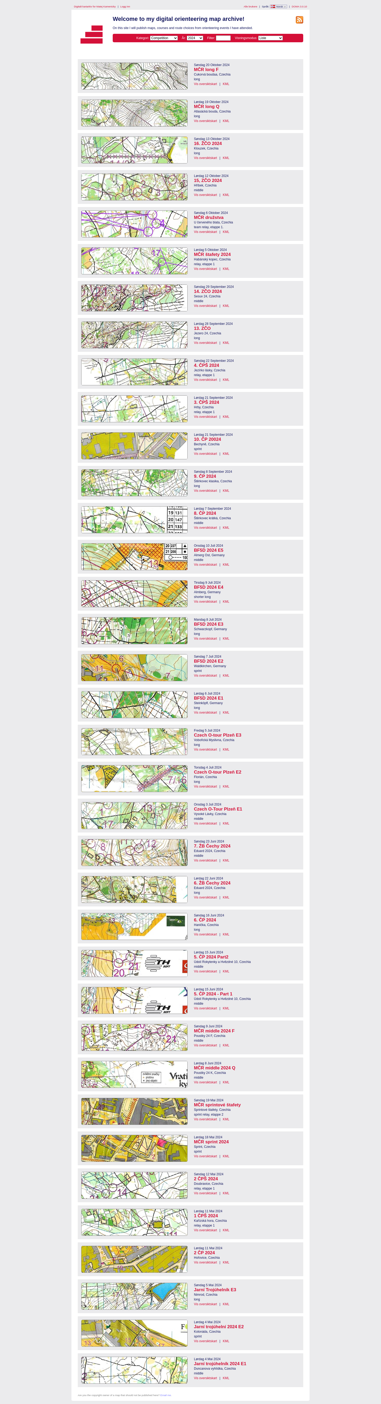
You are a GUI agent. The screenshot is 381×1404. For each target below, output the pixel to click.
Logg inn (125, 6)
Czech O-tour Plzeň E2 (217, 772)
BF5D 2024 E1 (208, 698)
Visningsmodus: (246, 38)
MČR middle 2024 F (214, 1030)
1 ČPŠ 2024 (206, 1215)
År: (184, 38)
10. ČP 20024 (207, 439)
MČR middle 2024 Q (214, 1067)
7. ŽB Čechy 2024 (212, 846)
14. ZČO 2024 (208, 291)
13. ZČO (202, 328)
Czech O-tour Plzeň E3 (217, 735)
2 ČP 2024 (204, 1252)
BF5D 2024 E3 (208, 624)
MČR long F (206, 69)
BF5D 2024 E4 (208, 587)
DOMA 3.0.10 (299, 6)
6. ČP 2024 (205, 920)
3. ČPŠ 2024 (206, 402)
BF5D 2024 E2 (208, 661)
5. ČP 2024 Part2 (211, 957)
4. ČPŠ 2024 (206, 365)
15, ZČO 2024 (208, 180)
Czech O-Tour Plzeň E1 (218, 809)
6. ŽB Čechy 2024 (212, 883)
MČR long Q (206, 106)
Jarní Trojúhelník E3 (215, 1289)
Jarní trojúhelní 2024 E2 (219, 1326)
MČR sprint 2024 (211, 1141)
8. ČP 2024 (205, 513)
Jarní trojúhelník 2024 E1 (220, 1363)
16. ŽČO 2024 (208, 143)
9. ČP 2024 (205, 476)
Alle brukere (250, 6)
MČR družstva (209, 217)
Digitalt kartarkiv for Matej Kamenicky (95, 6)
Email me (165, 1395)
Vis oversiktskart (205, 84)
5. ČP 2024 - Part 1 (213, 993)
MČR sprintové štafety (217, 1104)
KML (226, 84)
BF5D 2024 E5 (208, 550)
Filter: (211, 38)
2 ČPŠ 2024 (206, 1178)
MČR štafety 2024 (212, 254)
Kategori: (142, 38)
